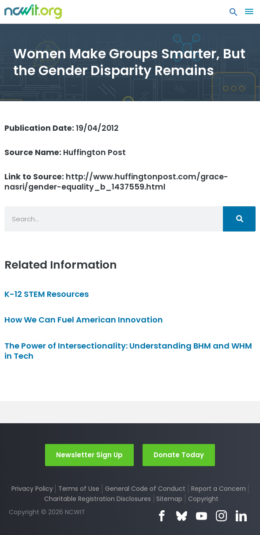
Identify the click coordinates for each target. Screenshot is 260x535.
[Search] (239, 218)
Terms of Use (78, 488)
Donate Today (179, 454)
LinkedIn (241, 515)
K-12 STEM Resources (46, 294)
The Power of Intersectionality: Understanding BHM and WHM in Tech (128, 350)
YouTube (201, 515)
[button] (233, 14)
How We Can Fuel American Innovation (83, 319)
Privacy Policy (32, 488)
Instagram (221, 515)
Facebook (161, 515)
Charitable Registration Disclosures (97, 498)
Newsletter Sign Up (89, 454)
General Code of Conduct (145, 488)
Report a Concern (218, 488)
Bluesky (181, 515)
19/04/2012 (61, 128)
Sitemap (169, 498)
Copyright (203, 498)
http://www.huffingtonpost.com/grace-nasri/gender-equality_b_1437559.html (116, 182)
